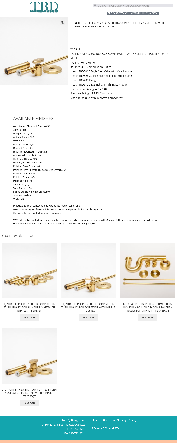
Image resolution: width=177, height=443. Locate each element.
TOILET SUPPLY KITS (96, 22)
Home (81, 22)
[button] (62, 22)
